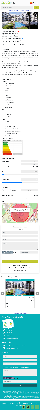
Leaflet (25, 222)
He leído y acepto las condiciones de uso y (15, 256)
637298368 (20, 229)
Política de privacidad (20, 403)
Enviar (20, 261)
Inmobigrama (22, 405)
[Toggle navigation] (37, 2)
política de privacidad (22, 256)
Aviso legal (36, 403)
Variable (14, 190)
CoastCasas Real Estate (10, 403)
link (25, 398)
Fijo (4, 190)
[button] (2, 293)
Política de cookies (29, 403)
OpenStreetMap (30, 222)
